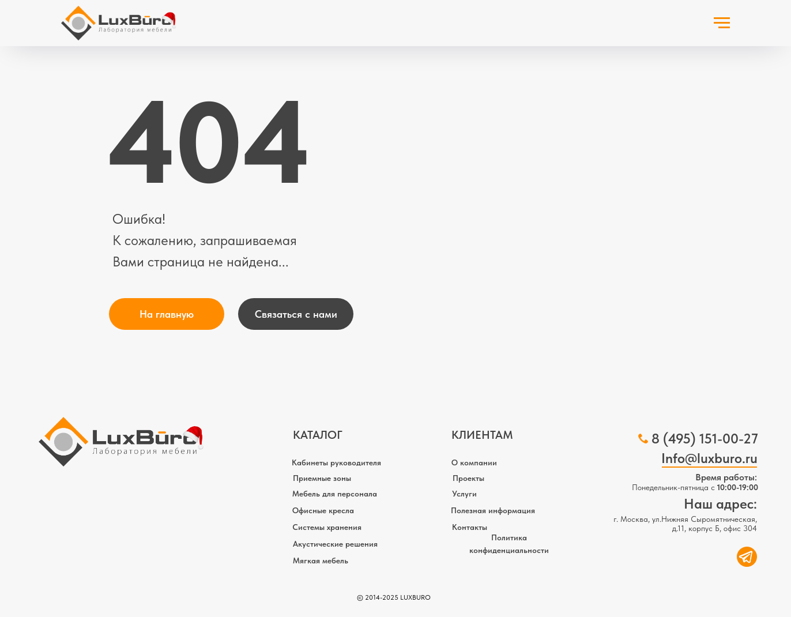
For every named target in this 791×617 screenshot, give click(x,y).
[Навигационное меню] (722, 23)
